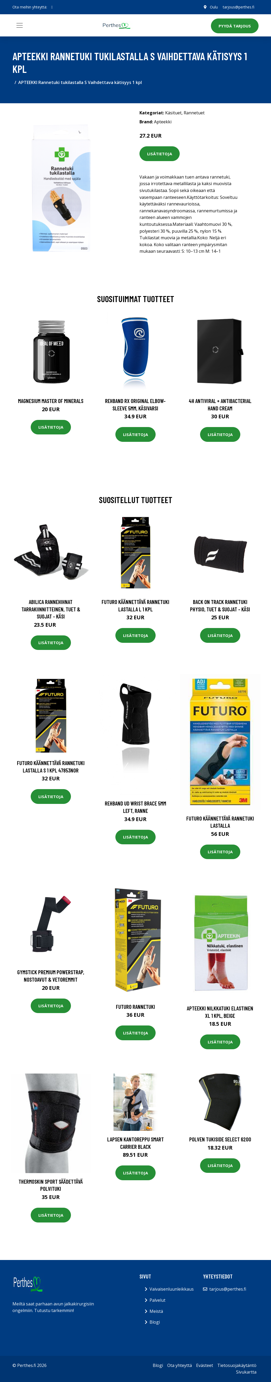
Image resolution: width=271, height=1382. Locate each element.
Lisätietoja (159, 153)
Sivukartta (246, 1372)
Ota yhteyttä (179, 1365)
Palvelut (157, 1300)
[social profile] (52, 7)
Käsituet (173, 113)
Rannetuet (194, 113)
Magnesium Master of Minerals (50, 400)
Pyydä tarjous (235, 26)
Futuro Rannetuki (135, 1006)
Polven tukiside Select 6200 (220, 1139)
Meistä (156, 1311)
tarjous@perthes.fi (238, 7)
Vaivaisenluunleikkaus (172, 1289)
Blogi (155, 1322)
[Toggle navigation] (19, 25)
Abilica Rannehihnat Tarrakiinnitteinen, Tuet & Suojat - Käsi (50, 609)
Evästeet (204, 1365)
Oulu (214, 7)
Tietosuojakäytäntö (236, 1365)
